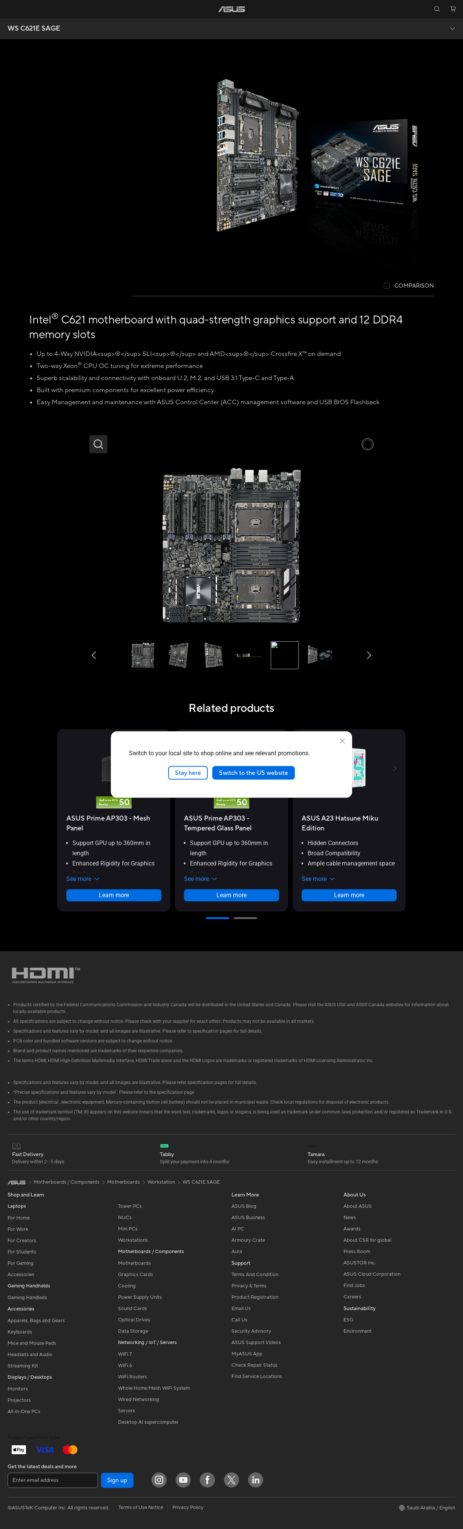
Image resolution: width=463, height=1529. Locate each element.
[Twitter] (231, 1479)
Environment (357, 1331)
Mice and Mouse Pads (32, 1343)
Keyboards (20, 1332)
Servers (126, 1411)
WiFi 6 (125, 1366)
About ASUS (357, 1206)
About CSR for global (367, 1240)
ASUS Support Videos (256, 1343)
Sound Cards (132, 1309)
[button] (10, 9)
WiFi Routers (132, 1377)
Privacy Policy (188, 1507)
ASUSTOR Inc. (359, 1263)
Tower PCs (130, 1206)
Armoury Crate (248, 1240)
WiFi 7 (125, 1354)
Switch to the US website (253, 772)
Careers (352, 1297)
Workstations (133, 1240)
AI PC (238, 1229)
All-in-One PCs (24, 1412)
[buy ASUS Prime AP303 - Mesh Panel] (113, 823)
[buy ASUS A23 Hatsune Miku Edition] (349, 823)
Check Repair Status (254, 1365)
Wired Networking (138, 1400)
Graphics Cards (135, 1275)
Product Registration (255, 1297)
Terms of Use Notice (140, 1507)
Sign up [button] (117, 1480)
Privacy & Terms (249, 1286)
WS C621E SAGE (34, 29)
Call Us (239, 1320)
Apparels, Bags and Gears (36, 1321)
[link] (231, 9)
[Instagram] (159, 1479)
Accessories (21, 1275)
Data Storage (133, 1331)
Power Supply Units (140, 1297)
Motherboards (134, 1263)
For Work (18, 1229)
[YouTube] (183, 1479)
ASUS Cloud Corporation (371, 1274)
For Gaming (21, 1263)
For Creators (22, 1241)
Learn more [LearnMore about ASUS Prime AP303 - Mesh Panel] (114, 895)
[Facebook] (207, 1479)
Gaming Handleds (27, 1298)
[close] (342, 741)
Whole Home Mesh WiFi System (154, 1388)
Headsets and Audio (30, 1355)
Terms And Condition (255, 1275)
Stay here (188, 772)
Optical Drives (134, 1320)
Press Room (356, 1252)
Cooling (127, 1286)
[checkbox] (409, 286)
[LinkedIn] (255, 1479)
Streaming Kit (23, 1366)
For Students (22, 1252)
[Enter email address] (53, 1480)
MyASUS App (247, 1354)
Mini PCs (128, 1229)
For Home (19, 1218)
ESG (348, 1320)
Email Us (241, 1309)
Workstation (161, 1182)
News (349, 1218)
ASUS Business (248, 1218)
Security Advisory (251, 1331)
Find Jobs (354, 1286)
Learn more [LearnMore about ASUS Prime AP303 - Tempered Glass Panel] (231, 895)
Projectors (19, 1400)
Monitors (18, 1389)
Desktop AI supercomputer (148, 1422)
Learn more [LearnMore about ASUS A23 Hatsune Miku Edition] (349, 895)
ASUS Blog (244, 1206)
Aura (237, 1252)
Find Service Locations (257, 1376)
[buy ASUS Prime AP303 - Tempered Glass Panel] (231, 823)
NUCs (125, 1218)
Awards (351, 1229)
